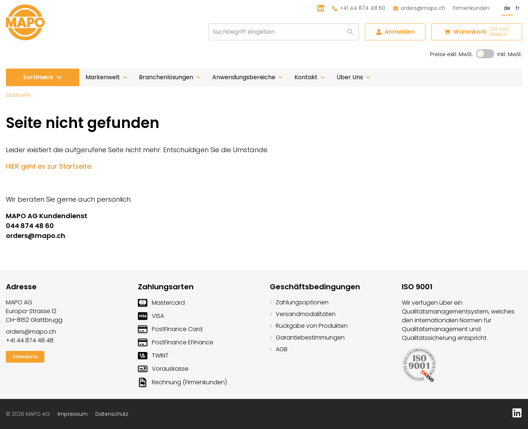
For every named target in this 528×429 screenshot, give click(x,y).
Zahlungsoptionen (299, 302)
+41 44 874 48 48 (30, 340)
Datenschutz (111, 414)
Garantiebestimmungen (307, 337)
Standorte (25, 356)
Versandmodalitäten (303, 314)
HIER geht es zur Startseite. (49, 166)
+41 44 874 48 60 (358, 8)
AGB (278, 349)
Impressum (73, 414)
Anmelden (395, 31)
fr (518, 8)
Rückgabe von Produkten (309, 326)
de (507, 8)
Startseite (18, 95)
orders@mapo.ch (419, 8)
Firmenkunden (471, 8)
